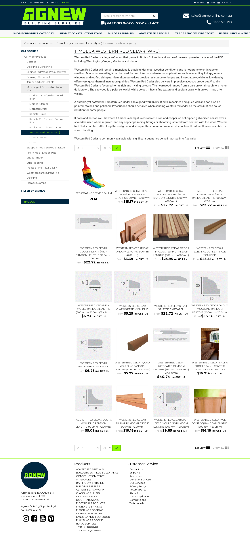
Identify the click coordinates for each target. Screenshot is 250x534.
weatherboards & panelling (43, 172)
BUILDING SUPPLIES (88, 486)
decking (32, 177)
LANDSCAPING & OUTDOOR (93, 516)
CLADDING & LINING (88, 493)
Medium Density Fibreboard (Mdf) (46, 97)
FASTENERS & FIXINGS (89, 506)
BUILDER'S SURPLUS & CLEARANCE (97, 472)
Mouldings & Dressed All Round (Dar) (80, 43)
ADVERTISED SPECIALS (90, 469)
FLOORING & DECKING (89, 510)
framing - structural (38, 77)
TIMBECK (29, 201)
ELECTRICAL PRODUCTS (90, 503)
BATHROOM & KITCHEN (90, 482)
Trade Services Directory (194, 33)
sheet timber (35, 157)
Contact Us (136, 469)
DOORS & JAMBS (86, 496)
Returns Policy (137, 489)
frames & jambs (36, 182)
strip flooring (35, 162)
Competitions (137, 499)
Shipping (39, 2)
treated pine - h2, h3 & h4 (42, 167)
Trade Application (139, 496)
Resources (135, 476)
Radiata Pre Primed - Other (45, 127)
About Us (26, 2)
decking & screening (39, 66)
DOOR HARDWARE (87, 499)
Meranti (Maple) (38, 103)
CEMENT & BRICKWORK (90, 489)
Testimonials (136, 503)
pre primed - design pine (41, 152)
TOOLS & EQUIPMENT (89, 530)
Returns (51, 2)
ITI (25, 196)
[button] (199, 2)
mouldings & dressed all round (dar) (45, 89)
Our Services (137, 482)
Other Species (38, 137)
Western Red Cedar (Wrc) (44, 132)
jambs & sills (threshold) (41, 81)
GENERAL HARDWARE (89, 513)
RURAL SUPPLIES (86, 523)
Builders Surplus (121, 33)
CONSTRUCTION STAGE (90, 476)
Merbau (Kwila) (38, 108)
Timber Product (46, 43)
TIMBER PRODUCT (87, 526)
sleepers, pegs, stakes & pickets (46, 147)
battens (31, 61)
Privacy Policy (137, 486)
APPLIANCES (83, 479)
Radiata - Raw (37, 113)
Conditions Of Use (140, 479)
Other (33, 142)
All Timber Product (35, 56)
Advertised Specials (154, 33)
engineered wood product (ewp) (46, 71)
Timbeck (29, 43)
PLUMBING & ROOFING (90, 520)
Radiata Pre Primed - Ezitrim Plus (46, 121)
